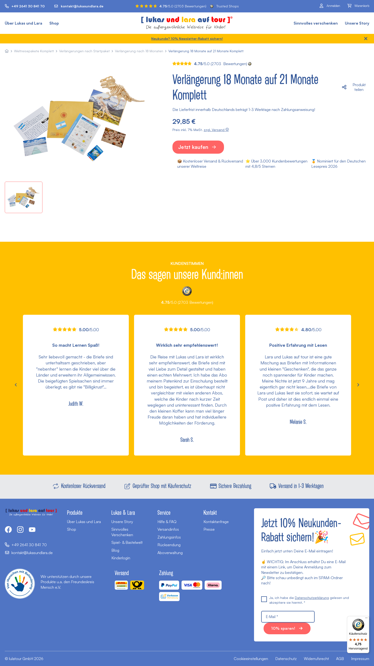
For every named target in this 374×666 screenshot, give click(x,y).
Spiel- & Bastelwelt (127, 542)
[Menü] (366, 619)
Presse (209, 529)
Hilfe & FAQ (167, 521)
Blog (115, 550)
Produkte (75, 512)
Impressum (360, 658)
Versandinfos (168, 529)
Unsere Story (357, 23)
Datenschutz (286, 658)
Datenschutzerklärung (312, 598)
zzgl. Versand (216, 130)
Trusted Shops (224, 6)
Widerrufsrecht (316, 658)
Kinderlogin (120, 558)
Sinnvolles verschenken (316, 23)
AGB (340, 658)
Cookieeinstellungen (251, 658)
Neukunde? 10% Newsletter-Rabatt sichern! (187, 39)
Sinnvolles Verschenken (122, 532)
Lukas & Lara (123, 512)
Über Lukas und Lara (23, 23)
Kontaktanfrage (216, 521)
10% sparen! (283, 628)
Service (164, 512)
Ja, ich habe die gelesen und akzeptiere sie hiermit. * (305, 599)
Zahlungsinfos (169, 537)
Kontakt (210, 512)
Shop (54, 23)
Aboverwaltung (170, 552)
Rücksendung (169, 544)
